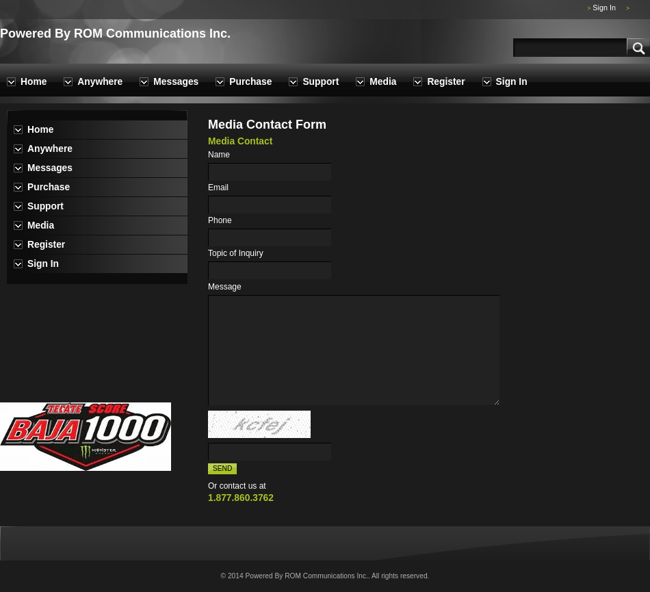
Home (34, 82)
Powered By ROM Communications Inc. (115, 33)
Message (225, 287)
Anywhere (99, 82)
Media (382, 82)
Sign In (604, 7)
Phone (220, 220)
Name (219, 154)
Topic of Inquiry (235, 253)
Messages (175, 82)
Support (320, 82)
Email (218, 187)
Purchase (250, 82)
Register (446, 82)
